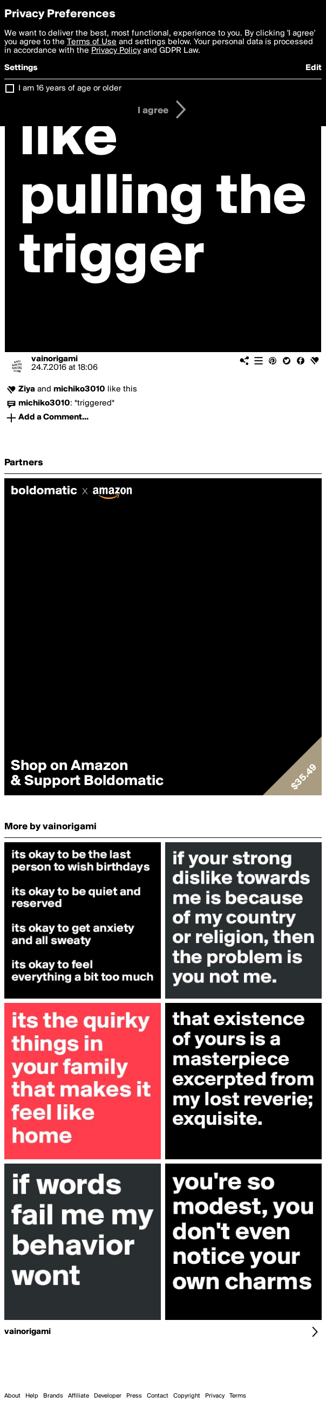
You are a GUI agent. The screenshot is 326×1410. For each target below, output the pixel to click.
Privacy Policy (116, 50)
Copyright (186, 1396)
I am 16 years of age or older (69, 88)
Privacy (215, 1396)
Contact (157, 1396)
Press (134, 1396)
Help (31, 1396)
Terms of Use (92, 42)
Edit (313, 68)
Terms (237, 1396)
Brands (53, 1396)
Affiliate (78, 1396)
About (12, 1396)
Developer (107, 1396)
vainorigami (54, 359)
